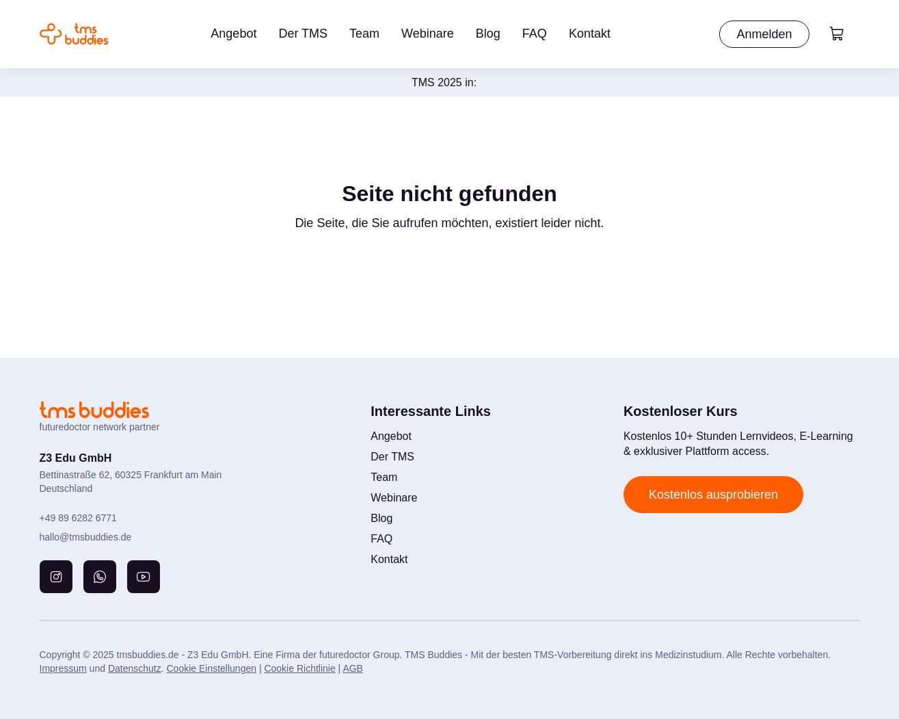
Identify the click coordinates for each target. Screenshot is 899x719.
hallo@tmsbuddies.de (86, 537)
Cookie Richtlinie (299, 668)
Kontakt (589, 33)
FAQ (534, 33)
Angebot (233, 33)
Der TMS (302, 33)
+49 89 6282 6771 (78, 517)
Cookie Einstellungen (211, 668)
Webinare (427, 33)
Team (364, 33)
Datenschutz (134, 668)
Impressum (63, 668)
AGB (353, 668)
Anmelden (764, 34)
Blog (488, 33)
